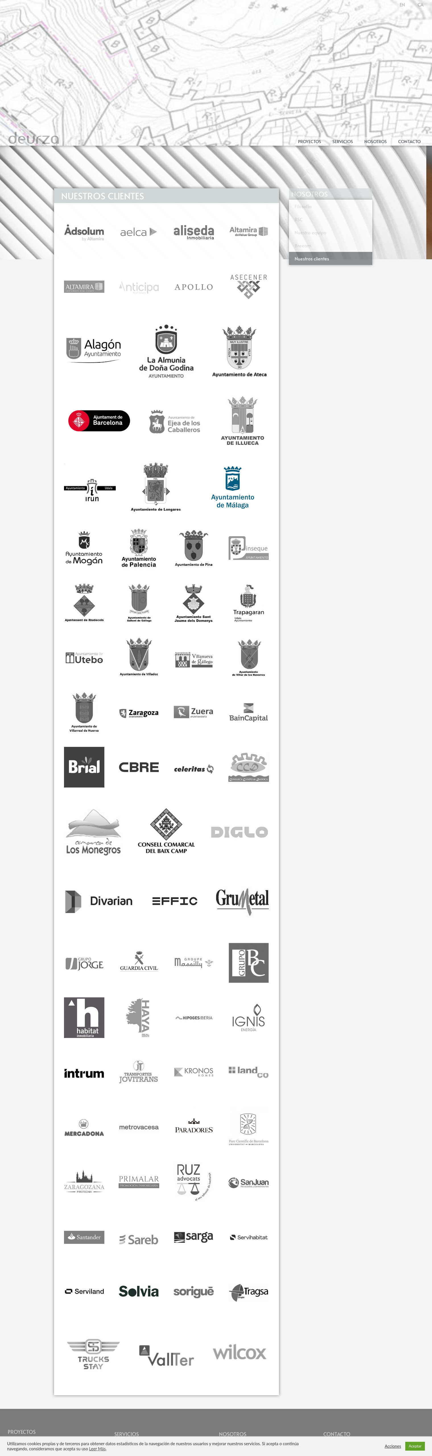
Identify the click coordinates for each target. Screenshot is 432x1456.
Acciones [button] (393, 1446)
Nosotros (375, 141)
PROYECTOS (22, 1431)
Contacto (409, 141)
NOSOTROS (232, 1434)
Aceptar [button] (415, 1446)
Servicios (342, 141)
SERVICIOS (126, 1434)
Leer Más (97, 1448)
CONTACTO (336, 1434)
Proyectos (309, 141)
